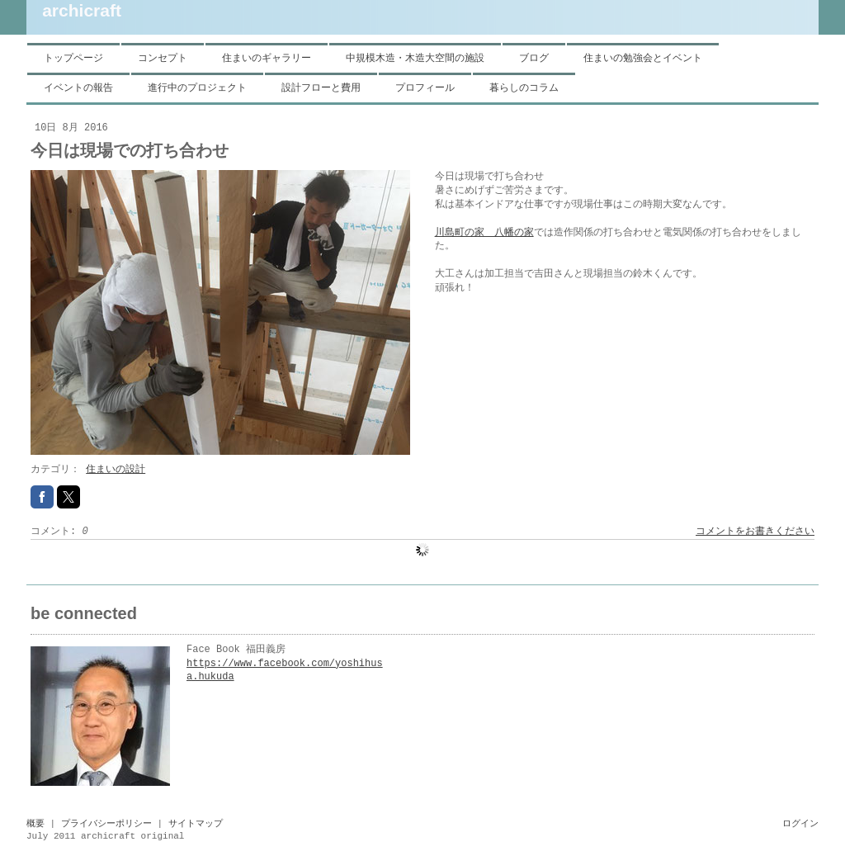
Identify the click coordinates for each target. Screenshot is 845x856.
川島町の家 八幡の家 (484, 233)
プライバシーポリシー (106, 824)
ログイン (800, 824)
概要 (35, 824)
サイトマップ (195, 824)
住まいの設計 (115, 469)
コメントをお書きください (755, 531)
